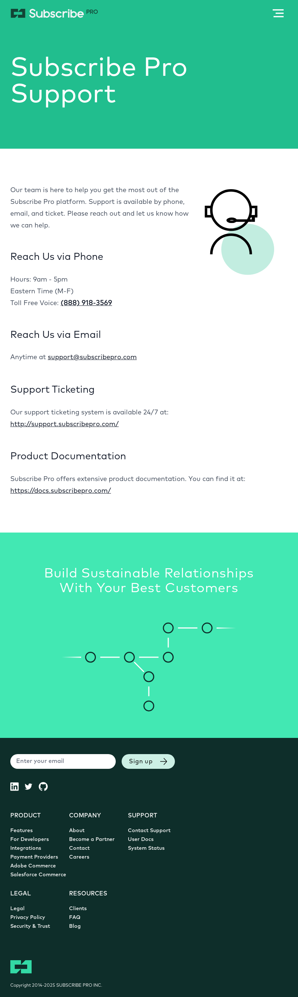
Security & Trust (30, 926)
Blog (75, 926)
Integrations (25, 848)
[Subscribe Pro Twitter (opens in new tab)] (31, 786)
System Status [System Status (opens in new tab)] (146, 848)
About (77, 831)
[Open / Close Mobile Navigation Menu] (278, 13)
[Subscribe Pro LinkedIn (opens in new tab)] (17, 786)
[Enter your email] (63, 761)
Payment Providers (34, 857)
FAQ (74, 917)
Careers (79, 857)
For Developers (29, 839)
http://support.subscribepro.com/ (64, 424)
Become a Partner (92, 839)
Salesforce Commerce (38, 875)
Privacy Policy (27, 917)
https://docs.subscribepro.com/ (60, 491)
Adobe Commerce (33, 866)
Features (21, 831)
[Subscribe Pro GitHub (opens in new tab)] (46, 786)
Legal (17, 909)
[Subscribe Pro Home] (54, 13)
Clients (78, 909)
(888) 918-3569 (86, 303)
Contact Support (149, 831)
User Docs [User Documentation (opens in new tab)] (141, 839)
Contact (79, 848)
